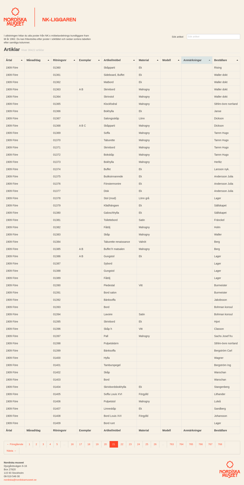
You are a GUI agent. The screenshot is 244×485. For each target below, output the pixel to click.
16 (72, 444)
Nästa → (11, 450)
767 (210, 444)
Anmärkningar (192, 60)
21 (113, 444)
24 (138, 444)
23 (130, 444)
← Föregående (15, 444)
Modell (166, 60)
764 (181, 444)
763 (172, 444)
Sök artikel (177, 36)
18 (88, 444)
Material (144, 60)
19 (97, 444)
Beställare (220, 60)
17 (80, 444)
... (64, 444)
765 (191, 444)
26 (155, 444)
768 (220, 444)
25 (146, 444)
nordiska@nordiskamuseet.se (20, 479)
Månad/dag (33, 60)
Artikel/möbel (112, 60)
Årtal (9, 60)
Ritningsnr (60, 60)
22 (122, 444)
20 (105, 444)
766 (201, 444)
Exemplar (85, 60)
